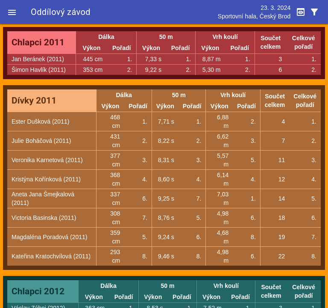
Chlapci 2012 (38, 291)
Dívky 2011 (34, 100)
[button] (12, 12)
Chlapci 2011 (38, 42)
